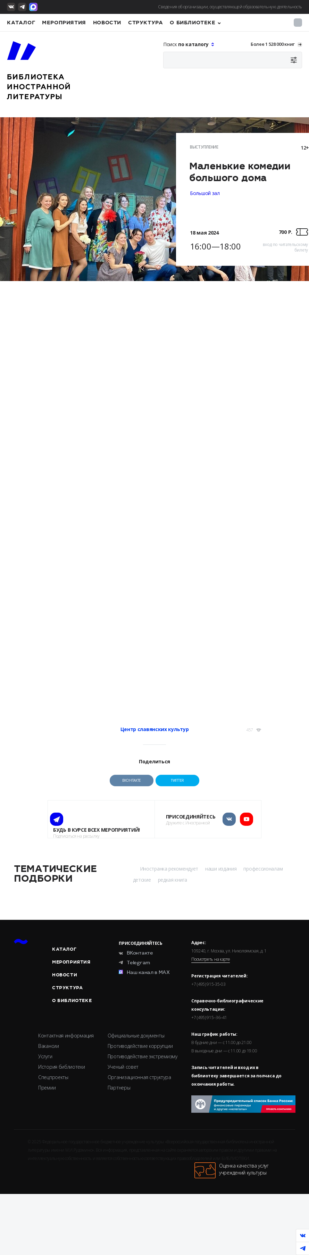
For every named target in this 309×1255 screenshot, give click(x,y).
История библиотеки (61, 1066)
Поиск (186, 44)
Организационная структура (139, 1077)
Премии (47, 1087)
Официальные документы (136, 1035)
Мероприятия (64, 22)
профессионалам (263, 868)
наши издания (220, 868)
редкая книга (172, 879)
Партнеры (119, 1087)
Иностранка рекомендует (169, 868)
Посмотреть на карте (210, 959)
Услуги (45, 1056)
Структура (145, 22)
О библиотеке (192, 22)
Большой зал (205, 193)
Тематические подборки (55, 873)
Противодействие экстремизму (142, 1056)
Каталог (21, 22)
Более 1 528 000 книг (273, 44)
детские (142, 879)
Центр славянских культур (154, 729)
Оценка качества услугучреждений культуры (231, 1170)
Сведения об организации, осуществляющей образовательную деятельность (230, 7)
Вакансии (48, 1046)
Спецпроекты (53, 1077)
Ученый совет (123, 1066)
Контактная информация (66, 1035)
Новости (107, 22)
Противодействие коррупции (140, 1046)
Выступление (204, 147)
